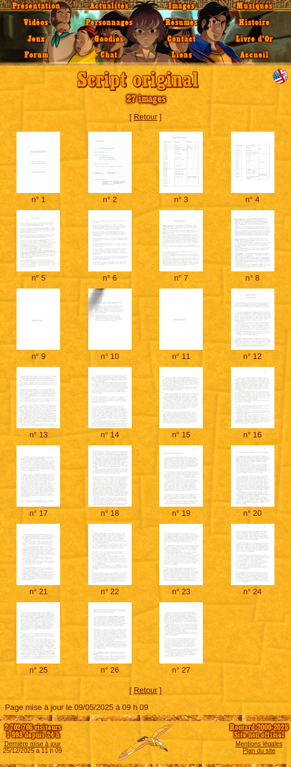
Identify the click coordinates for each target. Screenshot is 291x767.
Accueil (254, 55)
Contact (181, 39)
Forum (36, 55)
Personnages (109, 22)
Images (181, 6)
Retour (145, 116)
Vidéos (36, 22)
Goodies (109, 39)
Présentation (36, 6)
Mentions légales (258, 744)
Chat (109, 55)
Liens (182, 55)
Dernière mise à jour (32, 744)
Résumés (181, 22)
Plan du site (259, 750)
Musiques (254, 6)
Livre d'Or (254, 39)
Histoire (254, 22)
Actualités (109, 6)
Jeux (36, 39)
